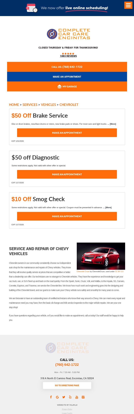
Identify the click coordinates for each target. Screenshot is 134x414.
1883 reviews (68, 56)
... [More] (111, 124)
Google (57, 397)
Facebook (51, 397)
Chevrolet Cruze (83, 271)
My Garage (67, 87)
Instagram (83, 397)
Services (30, 104)
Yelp (70, 397)
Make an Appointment (67, 132)
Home (14, 104)
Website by (67, 405)
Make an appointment (67, 76)
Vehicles (48, 104)
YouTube (77, 397)
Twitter (64, 397)
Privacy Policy (67, 409)
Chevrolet (69, 104)
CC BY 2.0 (119, 271)
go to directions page (67, 385)
